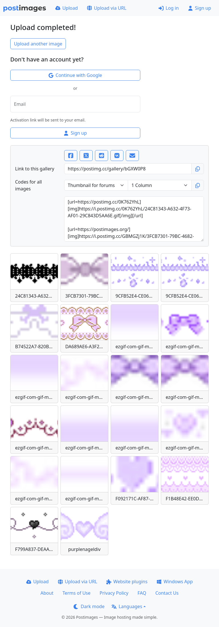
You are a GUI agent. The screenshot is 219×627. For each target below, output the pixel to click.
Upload (66, 8)
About (46, 593)
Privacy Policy (114, 593)
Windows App (175, 581)
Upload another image (38, 44)
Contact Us (167, 593)
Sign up (199, 8)
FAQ (141, 593)
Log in (169, 8)
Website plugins (126, 581)
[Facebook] (70, 155)
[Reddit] (101, 155)
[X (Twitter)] (86, 155)
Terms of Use (76, 593)
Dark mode (89, 606)
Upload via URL (106, 8)
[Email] (132, 155)
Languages (126, 606)
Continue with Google (75, 75)
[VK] (116, 155)
